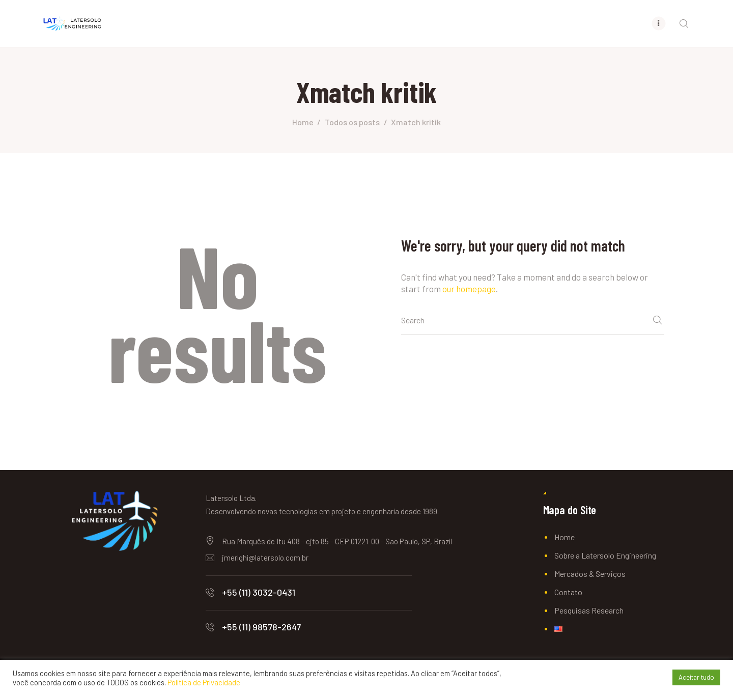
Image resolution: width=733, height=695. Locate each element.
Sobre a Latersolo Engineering (605, 555)
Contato (568, 592)
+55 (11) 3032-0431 (258, 592)
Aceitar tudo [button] (696, 677)
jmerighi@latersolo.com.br (265, 557)
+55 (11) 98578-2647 (261, 626)
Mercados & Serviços (590, 573)
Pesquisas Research (589, 610)
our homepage (469, 289)
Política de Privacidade (203, 682)
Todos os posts (352, 122)
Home (303, 122)
